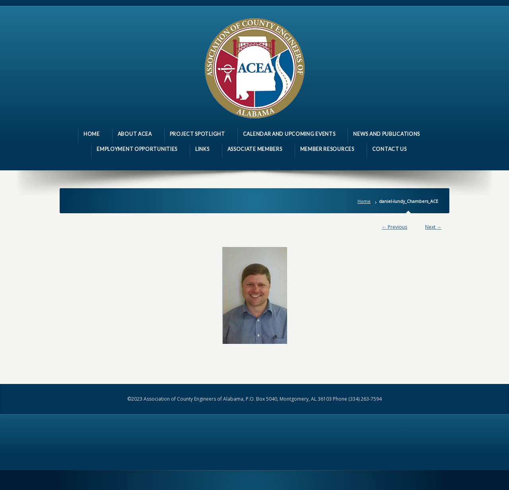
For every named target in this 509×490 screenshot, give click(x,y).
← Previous (394, 227)
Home (364, 201)
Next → (433, 227)
